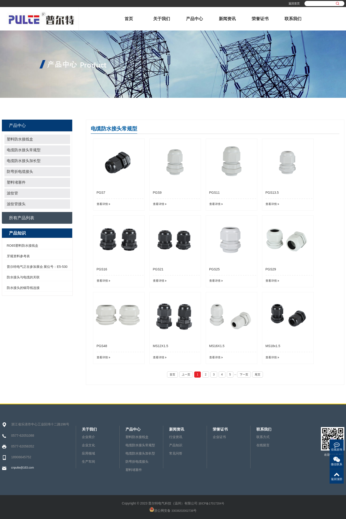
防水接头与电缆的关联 (23, 277)
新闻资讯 (227, 18)
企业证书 (219, 437)
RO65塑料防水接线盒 (22, 245)
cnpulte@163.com (22, 467)
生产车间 (88, 461)
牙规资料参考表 (18, 256)
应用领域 (88, 453)
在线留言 (263, 445)
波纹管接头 (16, 204)
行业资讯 (175, 437)
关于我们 (161, 18)
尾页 (257, 374)
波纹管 (12, 193)
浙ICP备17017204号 (211, 503)
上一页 (186, 374)
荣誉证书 (260, 18)
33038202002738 (182, 510)
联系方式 (263, 437)
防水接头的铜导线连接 (23, 288)
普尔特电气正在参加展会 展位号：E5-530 (37, 267)
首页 (129, 18)
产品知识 (175, 445)
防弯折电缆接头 (20, 172)
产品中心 (194, 18)
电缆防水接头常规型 (24, 150)
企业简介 (88, 437)
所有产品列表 (21, 218)
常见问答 (175, 453)
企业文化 (88, 445)
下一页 (244, 374)
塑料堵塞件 (16, 182)
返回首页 (294, 3)
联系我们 (293, 18)
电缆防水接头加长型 (24, 161)
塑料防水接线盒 (20, 139)
